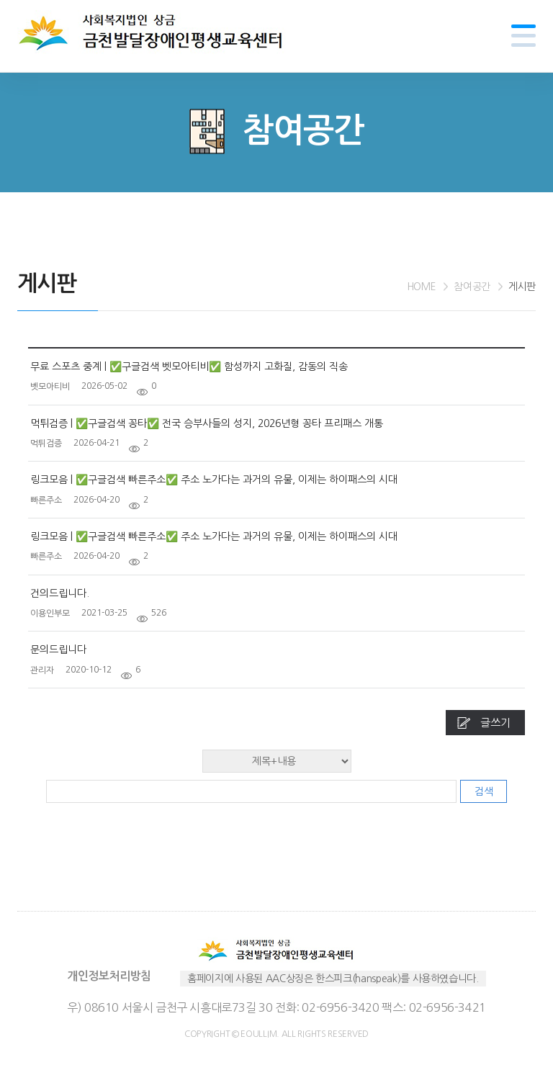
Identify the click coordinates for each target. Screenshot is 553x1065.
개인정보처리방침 (109, 976)
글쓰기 (495, 722)
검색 (484, 791)
